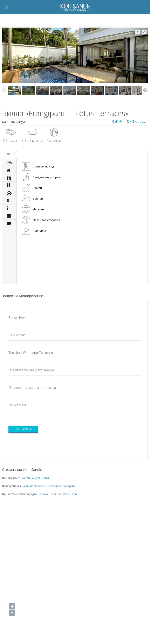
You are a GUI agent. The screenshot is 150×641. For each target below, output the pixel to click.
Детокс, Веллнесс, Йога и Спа (58, 494)
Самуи (20, 122)
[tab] (9, 155)
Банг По (8, 122)
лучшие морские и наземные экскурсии (49, 486)
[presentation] (39, 444)
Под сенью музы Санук (35, 478)
